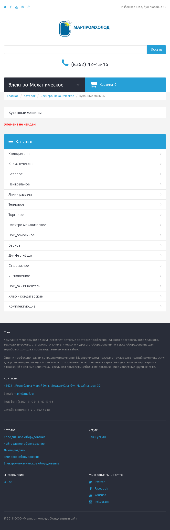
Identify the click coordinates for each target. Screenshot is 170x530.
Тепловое (16, 204)
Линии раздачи (20, 194)
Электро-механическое (57, 95)
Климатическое (21, 164)
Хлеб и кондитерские (26, 296)
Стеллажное (19, 266)
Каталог (29, 95)
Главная (13, 95)
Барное (15, 245)
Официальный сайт (63, 518)
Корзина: (103, 84)
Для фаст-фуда (20, 255)
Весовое (16, 174)
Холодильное (20, 154)
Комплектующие (22, 306)
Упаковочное (19, 276)
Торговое (16, 215)
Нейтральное (19, 184)
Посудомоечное (22, 235)
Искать (156, 49)
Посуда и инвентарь (24, 286)
